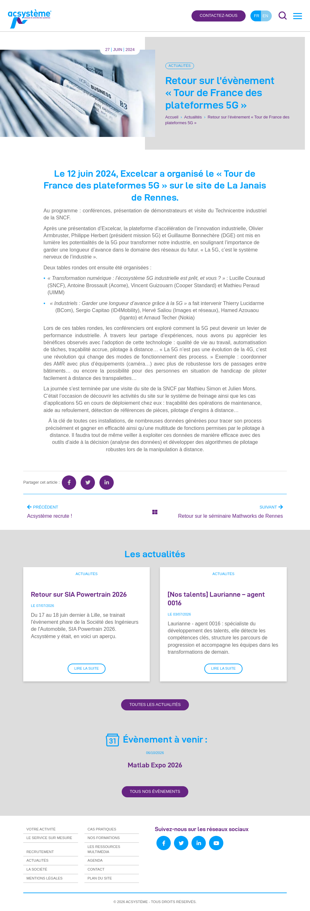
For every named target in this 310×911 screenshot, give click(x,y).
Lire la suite (86, 668)
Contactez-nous (218, 15)
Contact (96, 869)
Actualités (180, 66)
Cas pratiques (102, 829)
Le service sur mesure (49, 838)
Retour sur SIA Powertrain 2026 (79, 594)
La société (36, 869)
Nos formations (104, 838)
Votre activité (40, 829)
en (265, 15)
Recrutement (40, 852)
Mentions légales (44, 878)
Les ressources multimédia (104, 849)
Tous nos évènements (155, 791)
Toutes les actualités (155, 704)
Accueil (171, 117)
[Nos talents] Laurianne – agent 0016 (216, 598)
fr (256, 15)
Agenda (95, 860)
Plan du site (100, 878)
